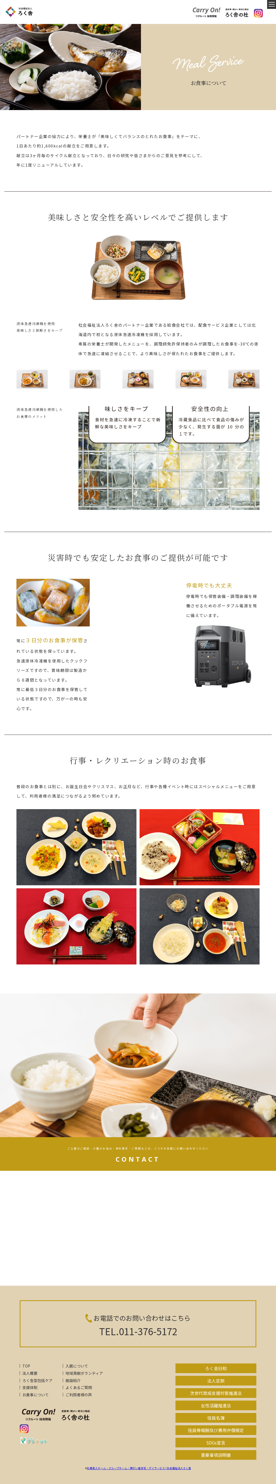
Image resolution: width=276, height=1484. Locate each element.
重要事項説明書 (216, 1455)
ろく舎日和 (216, 1368)
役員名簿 (216, 1418)
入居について (76, 1366)
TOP (26, 1366)
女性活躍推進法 (216, 1405)
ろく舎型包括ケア (37, 1380)
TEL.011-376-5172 (138, 1331)
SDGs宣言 (215, 1442)
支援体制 (29, 1387)
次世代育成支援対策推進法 (216, 1393)
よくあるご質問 (78, 1387)
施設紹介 (73, 1380)
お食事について (35, 1394)
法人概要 (29, 1373)
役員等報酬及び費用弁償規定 (216, 1430)
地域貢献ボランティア (84, 1373)
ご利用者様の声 (78, 1394)
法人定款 (216, 1380)
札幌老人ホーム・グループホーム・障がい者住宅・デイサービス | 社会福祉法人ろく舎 (139, 1468)
